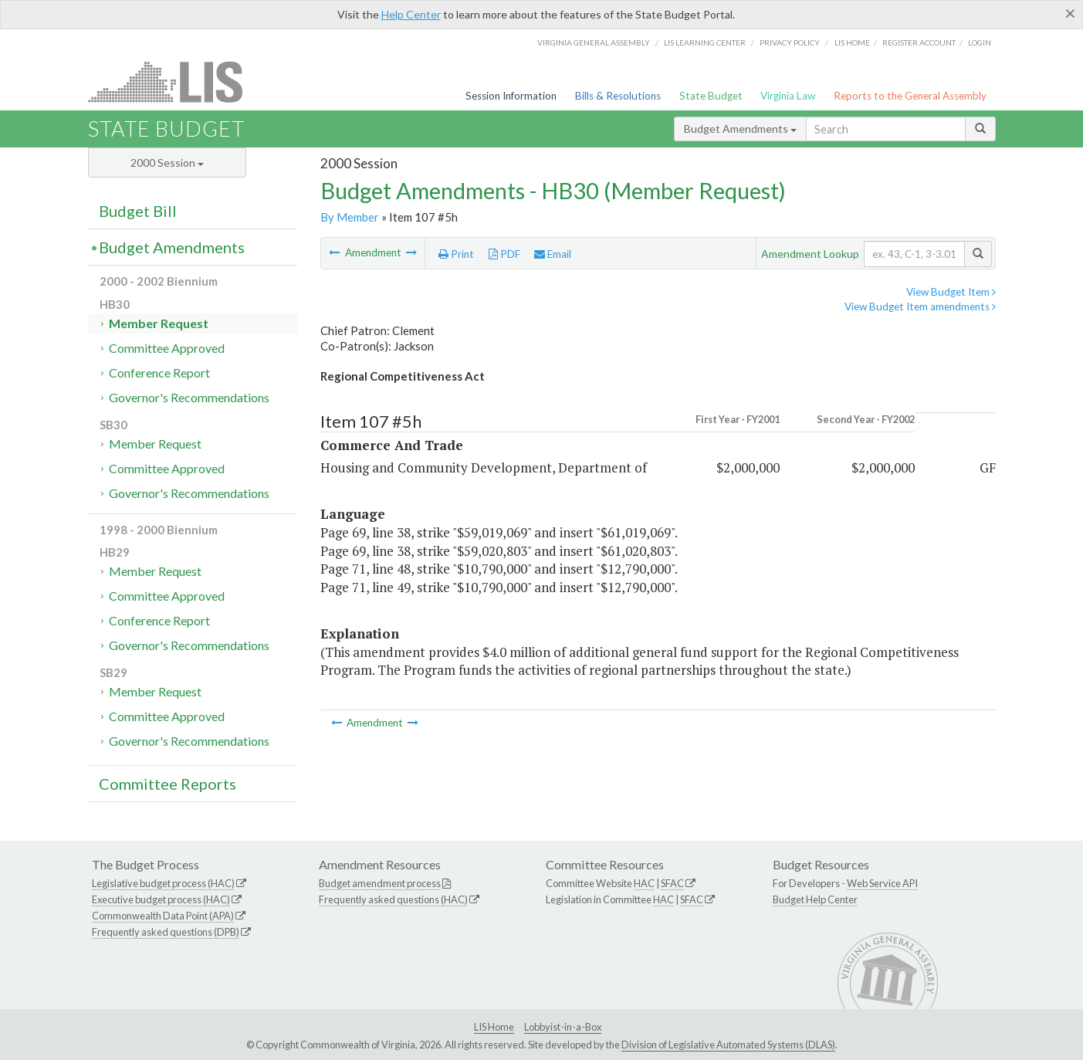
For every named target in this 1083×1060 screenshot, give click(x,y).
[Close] (1070, 13)
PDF (504, 254)
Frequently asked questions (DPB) (165, 932)
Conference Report (159, 372)
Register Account (919, 42)
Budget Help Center (815, 899)
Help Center (411, 14)
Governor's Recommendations (189, 397)
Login (979, 42)
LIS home (852, 42)
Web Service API (882, 883)
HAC (644, 883)
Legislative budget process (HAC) (163, 883)
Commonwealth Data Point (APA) (163, 915)
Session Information (511, 96)
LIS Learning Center (705, 42)
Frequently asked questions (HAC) (393, 899)
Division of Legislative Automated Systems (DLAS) (728, 1044)
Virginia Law (787, 96)
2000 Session (167, 162)
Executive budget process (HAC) (161, 899)
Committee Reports (167, 783)
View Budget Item (951, 292)
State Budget (711, 96)
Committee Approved (167, 347)
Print (456, 254)
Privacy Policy (790, 42)
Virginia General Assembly (593, 42)
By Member (349, 217)
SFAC (672, 883)
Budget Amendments (740, 128)
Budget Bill (138, 211)
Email (552, 254)
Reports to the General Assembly (910, 96)
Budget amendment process (380, 883)
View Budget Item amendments (920, 306)
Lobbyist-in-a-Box (562, 1027)
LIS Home (494, 1027)
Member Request (158, 323)
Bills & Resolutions (618, 96)
